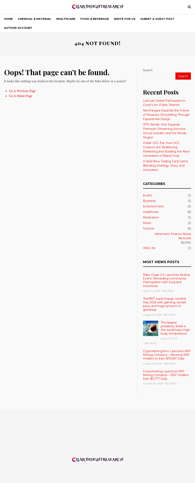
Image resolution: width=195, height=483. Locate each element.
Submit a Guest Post (157, 18)
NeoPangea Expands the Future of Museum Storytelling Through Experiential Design (166, 115)
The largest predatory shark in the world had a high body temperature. (175, 328)
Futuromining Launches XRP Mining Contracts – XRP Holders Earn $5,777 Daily (165, 375)
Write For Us (124, 18)
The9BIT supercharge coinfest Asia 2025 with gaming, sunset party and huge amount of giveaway (164, 304)
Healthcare (65, 18)
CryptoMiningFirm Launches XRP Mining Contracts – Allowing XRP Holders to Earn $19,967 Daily (167, 354)
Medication (151, 217)
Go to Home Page (20, 96)
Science (148, 228)
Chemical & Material (34, 18)
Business (149, 201)
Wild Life (149, 248)
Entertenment (153, 206)
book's (147, 195)
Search (148, 70)
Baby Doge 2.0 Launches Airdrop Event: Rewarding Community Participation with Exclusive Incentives (166, 280)
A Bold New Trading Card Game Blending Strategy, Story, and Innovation (165, 165)
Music (147, 223)
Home (8, 18)
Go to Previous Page (22, 91)
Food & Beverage (94, 18)
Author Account (18, 27)
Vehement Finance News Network (173, 236)
